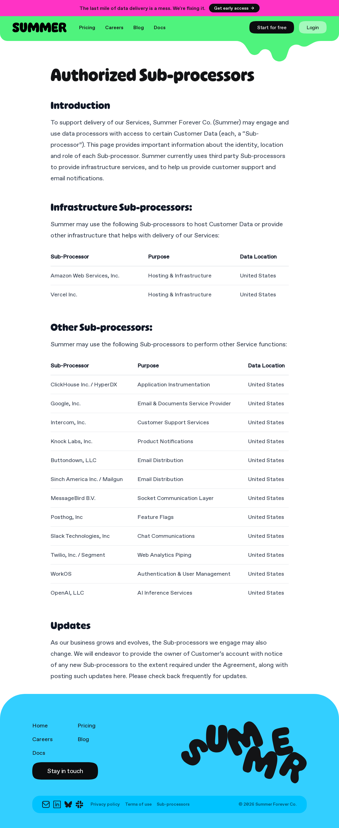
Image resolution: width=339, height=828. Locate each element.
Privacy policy (105, 804)
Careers (114, 27)
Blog (138, 27)
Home (40, 725)
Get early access (234, 8)
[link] (271, 27)
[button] (65, 771)
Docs (160, 27)
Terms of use (138, 804)
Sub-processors (173, 804)
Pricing (87, 27)
